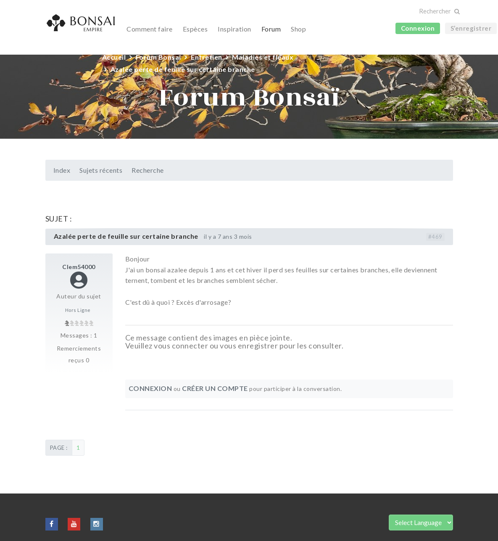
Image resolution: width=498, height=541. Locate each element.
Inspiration (234, 29)
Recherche (148, 170)
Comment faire (149, 29)
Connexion (418, 28)
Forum (271, 29)
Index (62, 170)
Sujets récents (100, 170)
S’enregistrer (471, 28)
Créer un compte (215, 388)
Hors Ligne (78, 310)
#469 (435, 236)
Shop (298, 29)
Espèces (195, 29)
